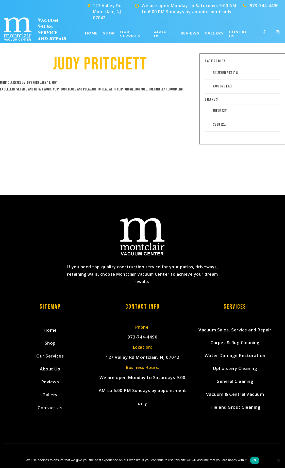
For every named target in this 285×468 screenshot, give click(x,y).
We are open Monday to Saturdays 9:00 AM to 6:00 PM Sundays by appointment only (142, 390)
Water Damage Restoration (235, 356)
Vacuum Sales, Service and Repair (234, 330)
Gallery (214, 33)
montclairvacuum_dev (16, 82)
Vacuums (222, 86)
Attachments (225, 72)
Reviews (189, 33)
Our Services (130, 34)
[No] (278, 460)
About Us (162, 34)
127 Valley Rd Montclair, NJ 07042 (142, 357)
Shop (109, 33)
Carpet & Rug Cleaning (235, 343)
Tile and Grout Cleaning (235, 407)
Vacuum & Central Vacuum (235, 395)
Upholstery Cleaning (235, 369)
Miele (220, 110)
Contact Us (240, 34)
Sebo (219, 124)
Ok (255, 460)
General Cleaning (234, 382)
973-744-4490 (264, 5)
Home (91, 33)
